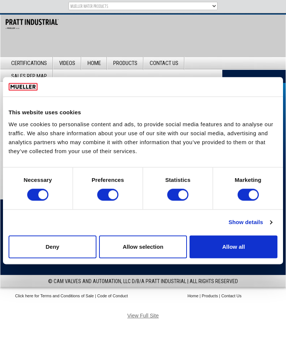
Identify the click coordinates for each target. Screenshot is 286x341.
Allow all (233, 247)
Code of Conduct (112, 296)
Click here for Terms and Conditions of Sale (54, 296)
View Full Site (143, 316)
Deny (52, 247)
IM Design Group (156, 307)
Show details (246, 222)
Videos (67, 63)
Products (125, 63)
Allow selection (143, 247)
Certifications (29, 63)
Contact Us (164, 63)
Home (94, 63)
